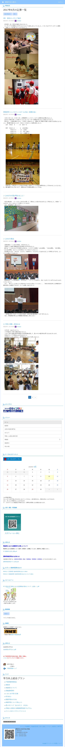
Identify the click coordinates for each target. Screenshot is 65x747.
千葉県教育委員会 (11, 682)
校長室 (54, 726)
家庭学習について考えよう (14, 702)
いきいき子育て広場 (12, 693)
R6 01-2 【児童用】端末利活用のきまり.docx (15, 571)
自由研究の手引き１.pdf (9, 649)
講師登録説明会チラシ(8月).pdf (11, 561)
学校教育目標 (34, 726)
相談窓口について (11, 687)
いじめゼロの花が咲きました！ (14, 195)
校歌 (44, 726)
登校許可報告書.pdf (15, 634)
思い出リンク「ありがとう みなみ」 (17, 705)
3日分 (6, 613)
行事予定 (59, 726)
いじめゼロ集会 (8, 239)
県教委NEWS (10, 690)
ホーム (22, 726)
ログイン (60, 2)
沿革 (40, 726)
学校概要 (27, 726)
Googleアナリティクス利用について (52, 743)
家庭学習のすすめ (11, 699)
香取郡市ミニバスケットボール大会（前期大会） (20, 112)
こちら (5, 658)
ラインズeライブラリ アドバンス (16, 711)
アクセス (48, 726)
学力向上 (8, 696)
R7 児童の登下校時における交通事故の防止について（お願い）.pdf (21, 586)
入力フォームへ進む (12, 533)
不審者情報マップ (12, 668)
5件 (15, 14)
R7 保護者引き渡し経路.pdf (10, 551)
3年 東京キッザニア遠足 (12, 18)
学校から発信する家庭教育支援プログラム (19, 708)
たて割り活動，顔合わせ (11, 324)
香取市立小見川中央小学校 (12, 2)
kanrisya (18, 20)
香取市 (8, 685)
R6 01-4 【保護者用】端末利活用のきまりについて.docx (18, 574)
